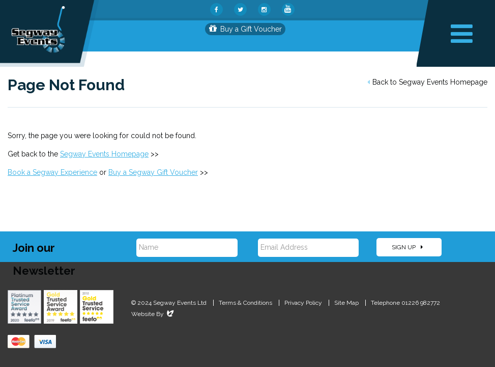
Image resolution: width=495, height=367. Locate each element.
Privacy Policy (303, 302)
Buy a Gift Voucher (245, 29)
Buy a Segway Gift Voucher (153, 172)
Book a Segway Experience (52, 172)
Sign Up (407, 247)
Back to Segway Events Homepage (427, 82)
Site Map (346, 302)
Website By (153, 314)
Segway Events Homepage (104, 154)
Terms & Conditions (245, 302)
